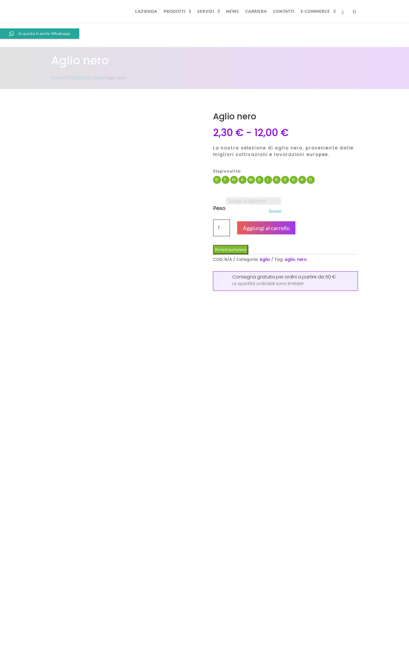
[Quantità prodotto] (221, 227)
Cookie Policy (307, 638)
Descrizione (72, 353)
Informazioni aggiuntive (125, 353)
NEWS (232, 11)
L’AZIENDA (146, 11)
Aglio (99, 78)
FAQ (298, 609)
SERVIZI (205, 11)
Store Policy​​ (305, 619)
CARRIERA (256, 11)
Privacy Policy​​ (308, 647)
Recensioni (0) (182, 353)
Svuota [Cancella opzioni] (275, 211)
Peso (219, 208)
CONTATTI (284, 11)
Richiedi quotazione (230, 249)
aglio (290, 259)
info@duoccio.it (147, 634)
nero (302, 259)
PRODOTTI (174, 11)
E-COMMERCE (315, 11)
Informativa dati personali (320, 628)
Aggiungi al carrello (266, 227)
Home (56, 78)
